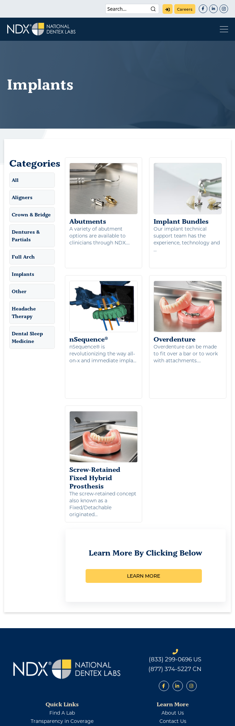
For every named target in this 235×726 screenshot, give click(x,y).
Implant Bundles (188, 194)
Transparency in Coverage (62, 681)
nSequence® (103, 301)
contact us (172, 681)
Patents (61, 716)
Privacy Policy (96, 716)
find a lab (62, 672)
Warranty (171, 716)
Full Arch (23, 257)
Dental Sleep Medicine (27, 337)
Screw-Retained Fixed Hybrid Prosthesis (103, 410)
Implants (23, 274)
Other (19, 291)
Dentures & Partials (26, 236)
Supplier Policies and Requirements (62, 689)
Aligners (22, 197)
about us (172, 672)
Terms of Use (136, 716)
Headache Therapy (24, 312)
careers (185, 9)
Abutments (103, 194)
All (15, 180)
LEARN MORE (143, 535)
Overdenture (188, 301)
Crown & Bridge (31, 215)
